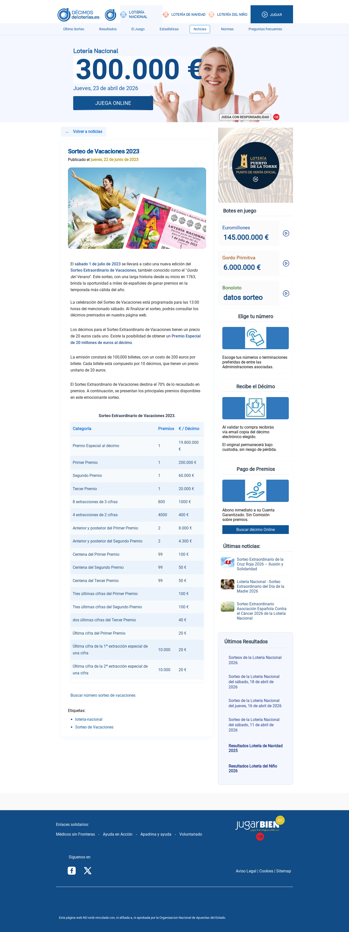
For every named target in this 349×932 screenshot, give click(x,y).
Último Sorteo (73, 29)
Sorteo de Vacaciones (94, 727)
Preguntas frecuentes (265, 29)
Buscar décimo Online (255, 529)
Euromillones (236, 228)
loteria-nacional (88, 719)
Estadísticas (169, 29)
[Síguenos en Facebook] (72, 871)
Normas (227, 29)
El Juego (138, 29)
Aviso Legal (246, 871)
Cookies (266, 871)
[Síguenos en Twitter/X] (88, 871)
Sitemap (283, 871)
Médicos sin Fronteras (75, 834)
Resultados (108, 29)
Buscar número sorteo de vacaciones (102, 695)
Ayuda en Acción (117, 834)
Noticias (200, 29)
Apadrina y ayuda (155, 834)
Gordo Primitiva (238, 258)
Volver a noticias (83, 132)
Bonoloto (232, 288)
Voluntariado (190, 834)
